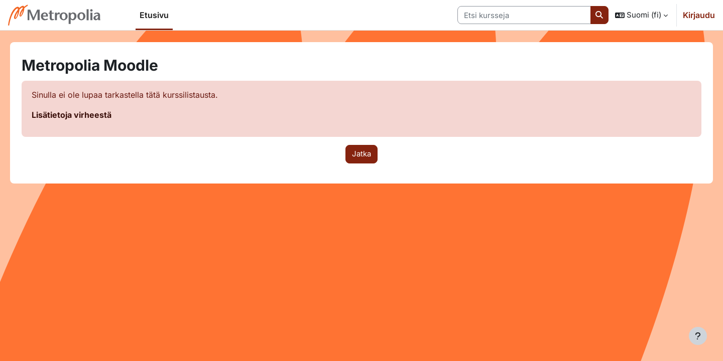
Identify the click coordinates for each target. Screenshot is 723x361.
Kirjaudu (699, 15)
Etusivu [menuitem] (154, 15)
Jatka (361, 153)
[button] (641, 15)
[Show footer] (698, 336)
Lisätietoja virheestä (86, 115)
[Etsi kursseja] (524, 15)
